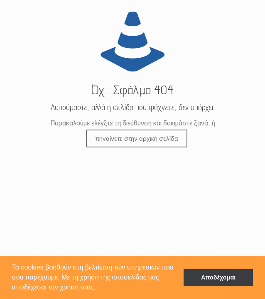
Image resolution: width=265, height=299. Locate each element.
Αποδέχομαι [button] (218, 277)
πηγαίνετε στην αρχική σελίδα (136, 138)
